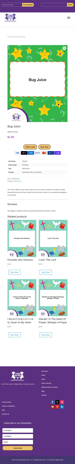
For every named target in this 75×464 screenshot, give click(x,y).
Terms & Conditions (8, 406)
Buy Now (44, 147)
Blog (43, 391)
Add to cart (30, 147)
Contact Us (5, 414)
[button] (64, 48)
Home (9, 37)
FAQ (3, 410)
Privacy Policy (6, 402)
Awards (44, 395)
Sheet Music (15, 37)
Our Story (45, 371)
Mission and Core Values (50, 387)
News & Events (46, 383)
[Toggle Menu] (68, 18)
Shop (43, 379)
